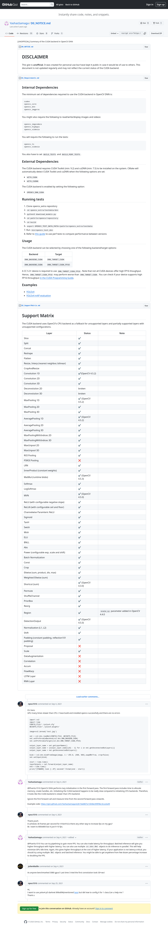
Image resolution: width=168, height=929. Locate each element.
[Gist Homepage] (10, 4)
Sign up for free (29, 908)
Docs (88, 922)
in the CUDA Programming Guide (56, 277)
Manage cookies (106, 922)
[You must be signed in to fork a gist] (158, 23)
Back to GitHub (72, 4)
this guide (40, 233)
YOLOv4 (30, 291)
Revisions (25, 33)
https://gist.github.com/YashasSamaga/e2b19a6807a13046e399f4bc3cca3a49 (75, 804)
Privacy (55, 922)
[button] (145, 33)
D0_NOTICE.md (40, 23)
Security (63, 922)
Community (79, 922)
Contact (95, 922)
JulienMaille (33, 866)
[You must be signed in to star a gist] (145, 23)
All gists (59, 4)
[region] (84, 62)
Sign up (161, 4)
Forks (57, 33)
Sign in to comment (104, 908)
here (76, 892)
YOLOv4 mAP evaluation (38, 295)
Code (9, 33)
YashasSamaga (19, 23)
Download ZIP (156, 33)
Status (70, 922)
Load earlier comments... (87, 696)
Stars (42, 33)
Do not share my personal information (129, 922)
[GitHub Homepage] (25, 922)
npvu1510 (32, 704)
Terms (47, 922)
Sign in (149, 4)
